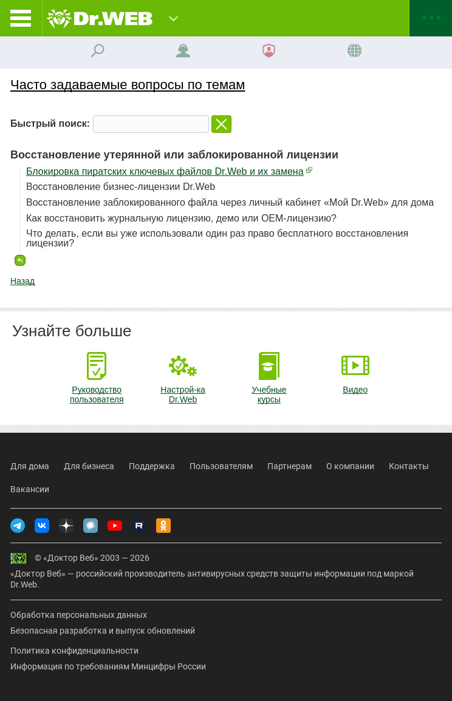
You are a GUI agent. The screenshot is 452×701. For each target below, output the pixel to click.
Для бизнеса (89, 466)
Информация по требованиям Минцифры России (108, 666)
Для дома (29, 466)
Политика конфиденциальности (74, 650)
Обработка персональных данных (78, 615)
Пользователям (221, 466)
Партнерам (289, 466)
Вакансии (29, 489)
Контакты (409, 466)
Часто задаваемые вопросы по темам (127, 84)
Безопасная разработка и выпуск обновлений (102, 630)
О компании (350, 466)
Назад (22, 281)
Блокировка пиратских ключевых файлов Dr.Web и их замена (165, 171)
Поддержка (152, 466)
